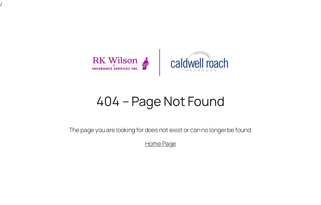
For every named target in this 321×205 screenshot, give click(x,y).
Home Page (160, 143)
